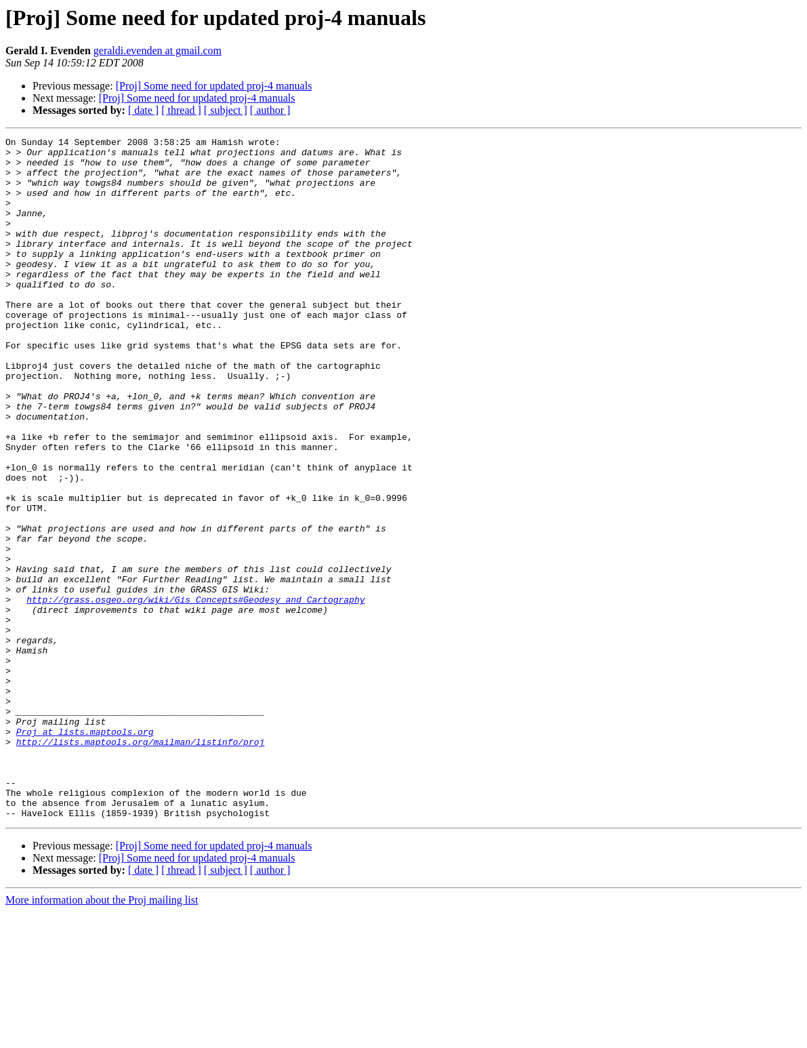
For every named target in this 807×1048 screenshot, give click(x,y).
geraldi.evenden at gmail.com (158, 50)
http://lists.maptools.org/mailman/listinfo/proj (140, 864)
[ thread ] (181, 110)
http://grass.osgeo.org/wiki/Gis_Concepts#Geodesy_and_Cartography (195, 693)
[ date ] (143, 110)
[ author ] (270, 110)
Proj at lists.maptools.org (85, 851)
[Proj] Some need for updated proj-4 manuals (214, 86)
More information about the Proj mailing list (101, 1036)
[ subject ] (225, 110)
